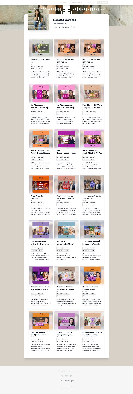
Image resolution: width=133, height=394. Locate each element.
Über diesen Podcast (76, 2)
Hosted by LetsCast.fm (66, 386)
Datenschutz (61, 371)
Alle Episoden (90, 2)
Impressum (72, 371)
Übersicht (64, 2)
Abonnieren (102, 2)
